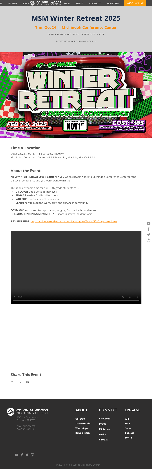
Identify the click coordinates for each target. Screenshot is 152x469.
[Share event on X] (19, 382)
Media (102, 434)
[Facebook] (148, 229)
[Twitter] (148, 234)
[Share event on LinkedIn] (27, 382)
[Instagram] (148, 240)
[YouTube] (148, 223)
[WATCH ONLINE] (135, 3)
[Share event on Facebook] (12, 382)
